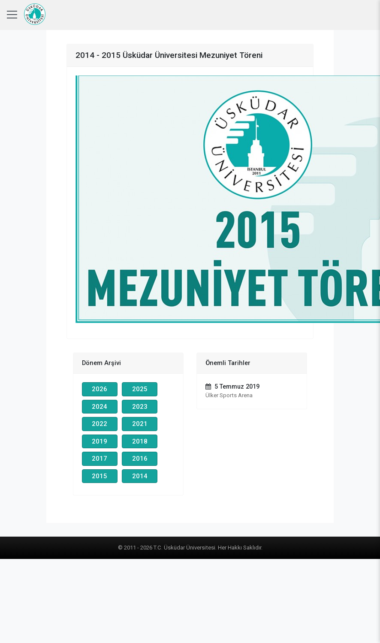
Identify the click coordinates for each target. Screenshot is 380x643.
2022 (99, 424)
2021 (140, 424)
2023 (140, 407)
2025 (140, 389)
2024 (99, 407)
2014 (140, 476)
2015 (99, 476)
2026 (99, 389)
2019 (99, 441)
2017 (99, 458)
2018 (140, 441)
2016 (140, 458)
